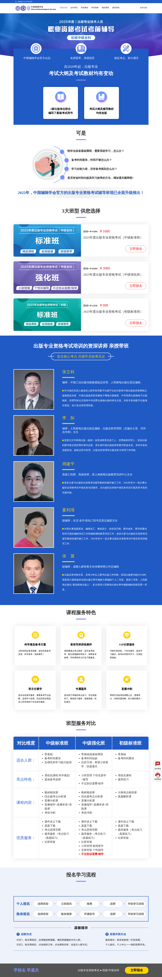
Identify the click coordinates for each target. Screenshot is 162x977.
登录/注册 (143, 8)
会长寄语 (74, 8)
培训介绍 (63, 8)
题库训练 (115, 8)
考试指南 (95, 8)
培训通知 (84, 8)
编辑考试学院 (35, 8)
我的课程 (105, 8)
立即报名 (135, 248)
